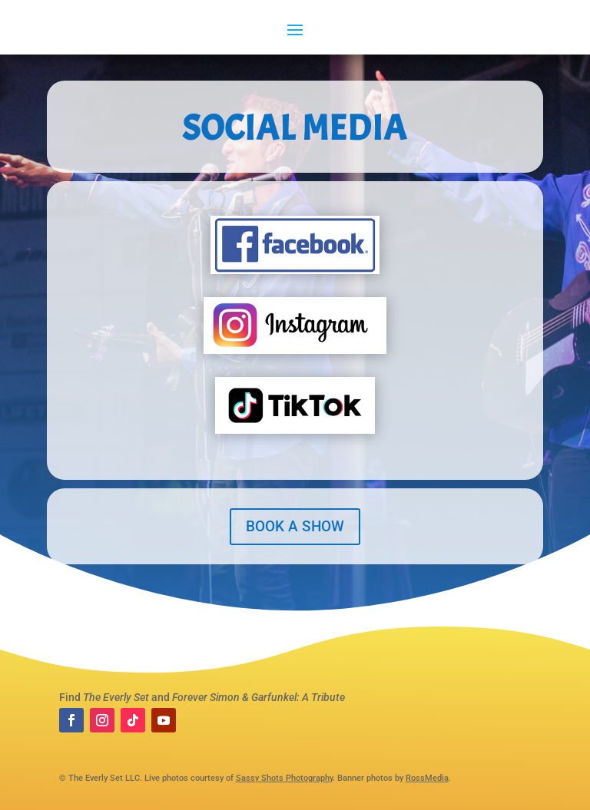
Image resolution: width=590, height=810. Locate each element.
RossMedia (427, 778)
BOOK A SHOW (295, 526)
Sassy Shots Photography (284, 778)
